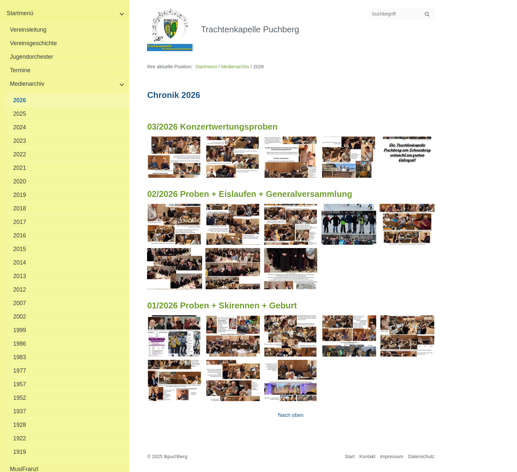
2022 (19, 154)
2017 (19, 222)
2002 (19, 316)
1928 (19, 425)
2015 (19, 249)
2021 (19, 168)
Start (349, 456)
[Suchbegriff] (402, 13)
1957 (19, 384)
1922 (19, 438)
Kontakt (367, 456)
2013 (19, 276)
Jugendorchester (31, 56)
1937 (19, 411)
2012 (19, 289)
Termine (20, 70)
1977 (19, 370)
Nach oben (290, 415)
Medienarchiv (27, 83)
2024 (19, 127)
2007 (19, 303)
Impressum (391, 456)
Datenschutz (421, 456)
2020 (19, 181)
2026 (19, 100)
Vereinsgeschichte (33, 43)
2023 (19, 141)
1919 (19, 452)
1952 (19, 397)
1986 (19, 343)
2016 (19, 235)
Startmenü (20, 13)
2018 (19, 208)
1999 (19, 330)
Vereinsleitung (28, 29)
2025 (19, 113)
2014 (19, 262)
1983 (19, 357)
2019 (19, 195)
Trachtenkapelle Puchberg (250, 29)
